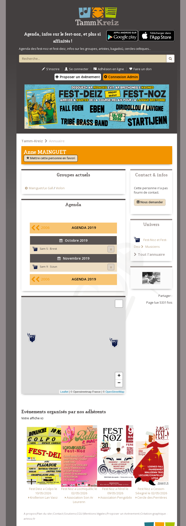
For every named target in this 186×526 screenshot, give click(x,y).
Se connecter (76, 69)
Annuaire (57, 140)
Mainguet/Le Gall (41, 188)
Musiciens (152, 247)
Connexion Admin (121, 77)
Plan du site (44, 513)
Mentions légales (95, 513)
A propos (30, 513)
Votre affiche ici (32, 418)
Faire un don (140, 69)
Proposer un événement (123, 513)
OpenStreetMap (114, 391)
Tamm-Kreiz (32, 140)
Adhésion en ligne (108, 69)
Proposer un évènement (77, 77)
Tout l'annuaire (149, 254)
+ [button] (119, 376)
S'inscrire (51, 69)
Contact (58, 513)
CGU (80, 513)
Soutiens (70, 513)
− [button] (119, 383)
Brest (53, 248)
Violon (60, 188)
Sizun (53, 266)
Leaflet (64, 391)
